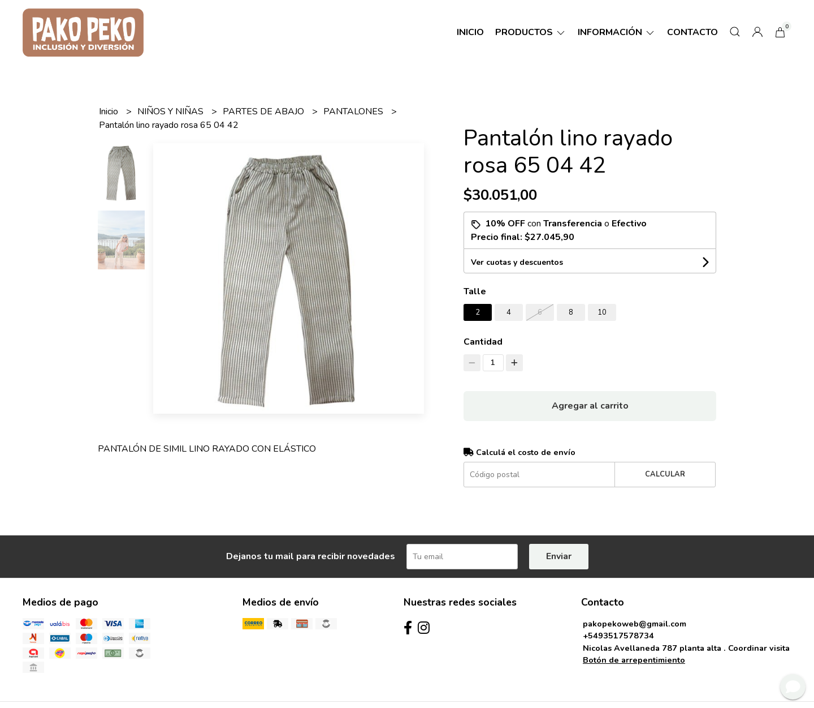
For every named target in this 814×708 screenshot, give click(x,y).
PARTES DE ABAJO (264, 111)
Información (617, 32)
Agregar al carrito (590, 406)
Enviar (558, 556)
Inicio (470, 32)
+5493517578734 (618, 635)
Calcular (665, 474)
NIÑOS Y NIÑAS (171, 111)
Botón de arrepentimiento (634, 660)
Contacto (692, 32)
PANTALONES (354, 111)
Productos (530, 32)
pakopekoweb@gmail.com (634, 623)
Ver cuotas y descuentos (517, 262)
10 (602, 312)
